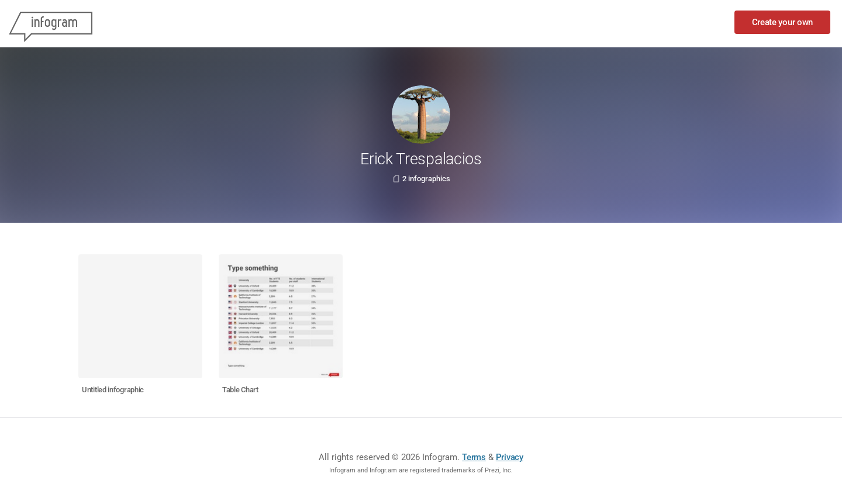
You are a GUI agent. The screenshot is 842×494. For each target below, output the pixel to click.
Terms (474, 457)
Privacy (509, 457)
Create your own (782, 22)
